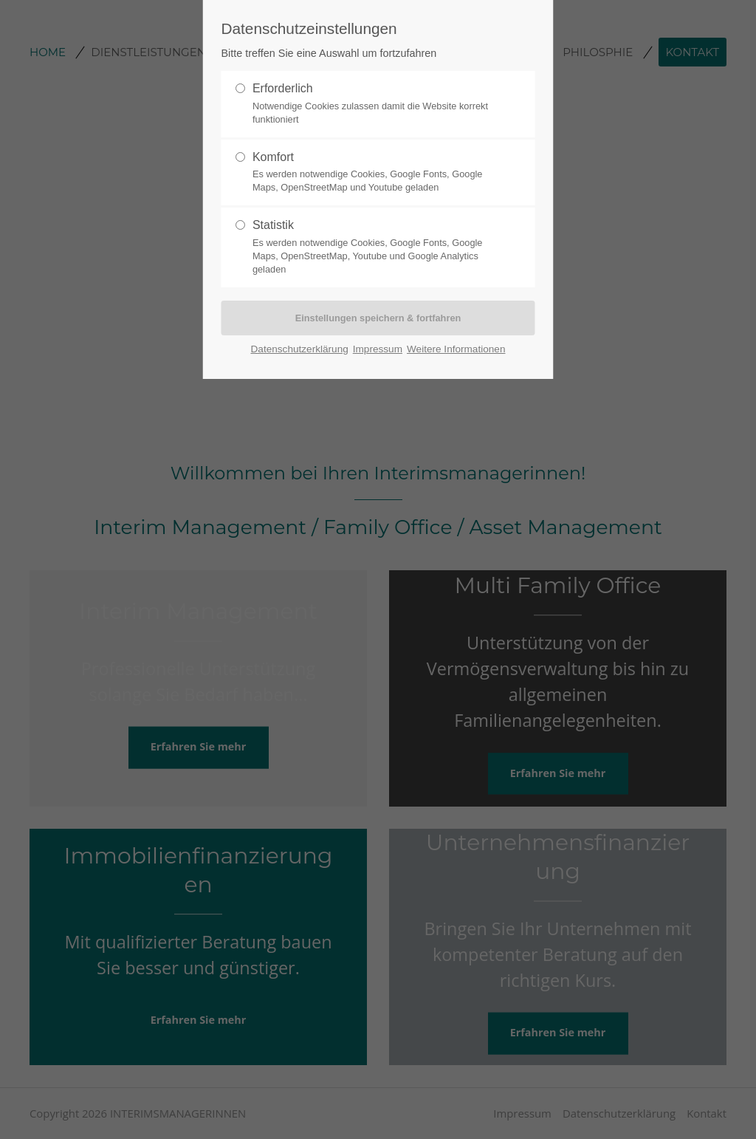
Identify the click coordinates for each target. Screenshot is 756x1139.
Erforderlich (372, 104)
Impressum (377, 349)
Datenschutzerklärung (299, 349)
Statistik (372, 247)
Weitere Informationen (456, 349)
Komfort (372, 173)
